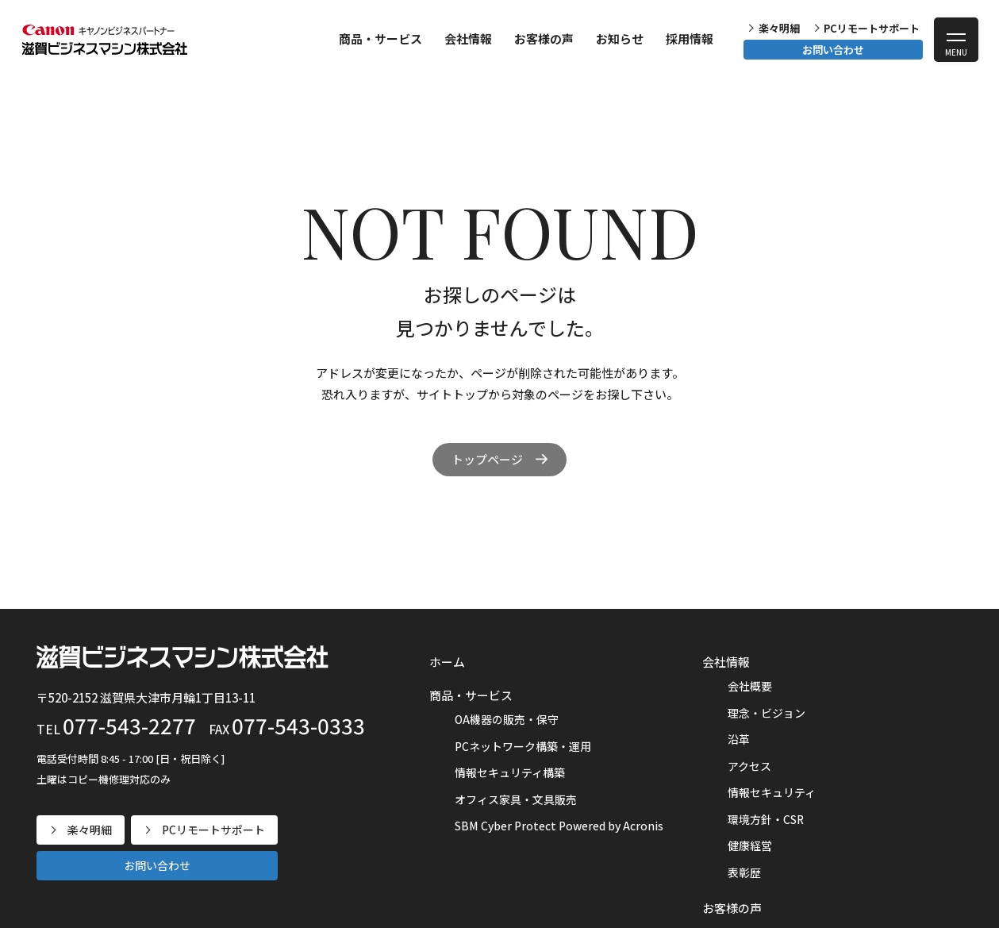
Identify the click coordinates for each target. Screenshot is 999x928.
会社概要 (750, 686)
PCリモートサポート (872, 28)
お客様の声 (544, 38)
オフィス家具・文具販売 (516, 799)
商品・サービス (380, 38)
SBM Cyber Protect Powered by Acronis (559, 826)
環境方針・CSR (766, 819)
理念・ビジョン (766, 713)
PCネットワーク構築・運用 (523, 746)
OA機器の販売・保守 (507, 719)
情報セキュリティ (772, 792)
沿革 (739, 739)
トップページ (487, 459)
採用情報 (689, 38)
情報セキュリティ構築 (510, 772)
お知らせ (620, 38)
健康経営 (750, 845)
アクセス (749, 766)
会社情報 (468, 38)
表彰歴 (744, 872)
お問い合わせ (833, 49)
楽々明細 (779, 28)
